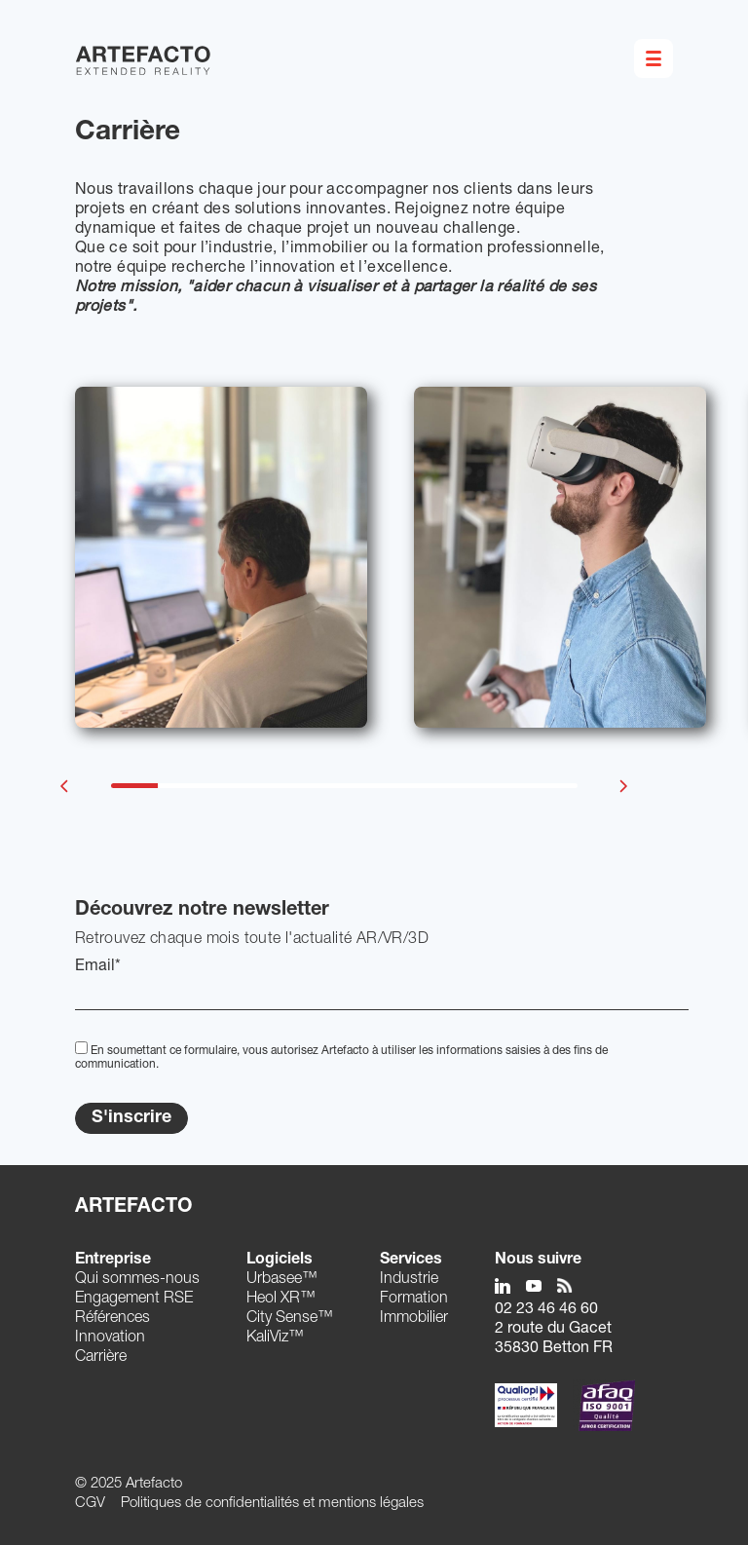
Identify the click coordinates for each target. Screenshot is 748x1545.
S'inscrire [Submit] (131, 1118)
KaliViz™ (275, 1338)
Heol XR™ (281, 1299)
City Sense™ (289, 1319)
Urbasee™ (282, 1280)
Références (112, 1319)
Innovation (110, 1338)
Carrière (101, 1358)
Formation (414, 1299)
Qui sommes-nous (137, 1280)
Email (98, 967)
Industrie (409, 1280)
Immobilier (414, 1319)
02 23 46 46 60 (546, 1310)
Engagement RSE (134, 1299)
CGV (90, 1503)
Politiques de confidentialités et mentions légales (272, 1503)
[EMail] (382, 993)
